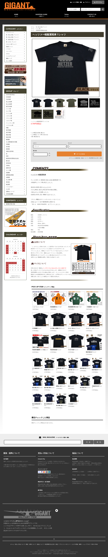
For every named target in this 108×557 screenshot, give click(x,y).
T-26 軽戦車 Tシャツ (72, 404)
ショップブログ (86, 544)
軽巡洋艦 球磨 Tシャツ (49, 387)
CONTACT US (92, 15)
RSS (92, 544)
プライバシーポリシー (64, 544)
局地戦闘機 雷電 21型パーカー (75, 306)
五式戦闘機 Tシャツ (36, 328)
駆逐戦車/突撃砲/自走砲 (41, 30)
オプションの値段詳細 (74, 158)
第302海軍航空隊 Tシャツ (37, 404)
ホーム (32, 27)
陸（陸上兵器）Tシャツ (41, 27)
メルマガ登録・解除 (77, 2)
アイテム (97, 2)
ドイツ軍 (38, 28)
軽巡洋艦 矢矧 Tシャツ (37, 387)
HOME (16, 15)
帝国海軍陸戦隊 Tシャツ (55, 349)
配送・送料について (31, 544)
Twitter (66, 15)
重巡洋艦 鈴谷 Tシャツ (91, 352)
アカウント (87, 2)
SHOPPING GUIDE (41, 15)
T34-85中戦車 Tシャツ (73, 349)
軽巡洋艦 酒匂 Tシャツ (85, 368)
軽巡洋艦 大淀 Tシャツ (73, 369)
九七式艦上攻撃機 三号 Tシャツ (57, 328)
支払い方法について (20, 544)
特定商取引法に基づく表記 (95, 158)
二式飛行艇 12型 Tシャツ (61, 369)
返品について (84, 158)
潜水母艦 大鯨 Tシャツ (61, 405)
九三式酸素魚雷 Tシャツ (37, 369)
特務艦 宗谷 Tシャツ (48, 369)
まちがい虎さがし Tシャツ (74, 328)
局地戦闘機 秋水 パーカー (56, 306)
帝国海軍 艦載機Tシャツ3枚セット (40, 349)
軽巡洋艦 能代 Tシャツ (97, 369)
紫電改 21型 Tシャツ (60, 386)
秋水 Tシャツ (71, 386)
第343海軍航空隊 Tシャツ (49, 404)
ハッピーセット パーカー (38, 306)
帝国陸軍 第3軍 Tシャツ (97, 387)
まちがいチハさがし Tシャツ (92, 328)
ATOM (96, 544)
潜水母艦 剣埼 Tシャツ (85, 387)
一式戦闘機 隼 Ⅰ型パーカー (92, 306)
